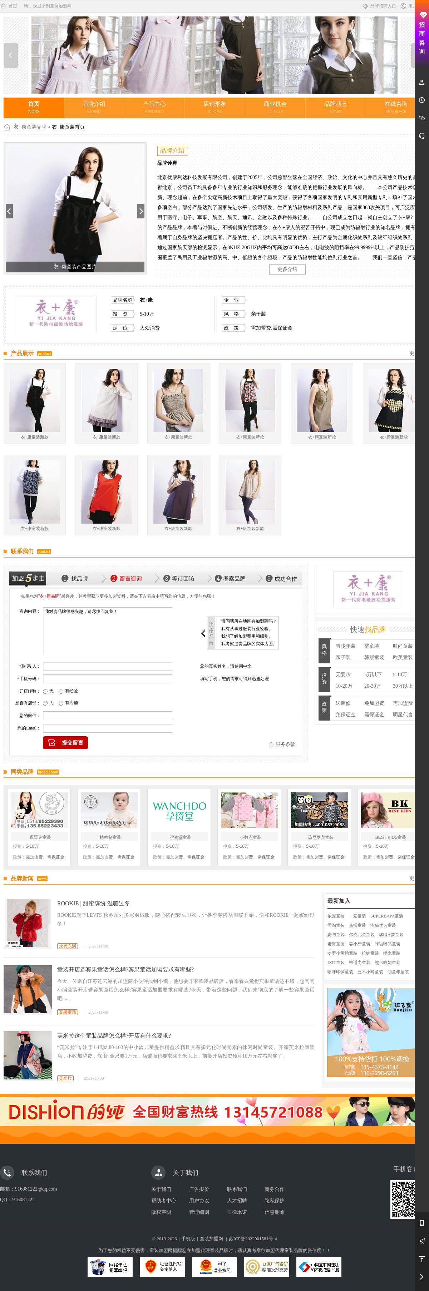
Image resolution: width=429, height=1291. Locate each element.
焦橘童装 (357, 925)
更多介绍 (287, 269)
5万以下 (373, 674)
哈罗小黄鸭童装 (342, 953)
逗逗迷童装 (40, 837)
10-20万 (344, 686)
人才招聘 (237, 1200)
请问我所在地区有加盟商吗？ (249, 621)
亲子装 (343, 657)
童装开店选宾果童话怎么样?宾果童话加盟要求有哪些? (125, 969)
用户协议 (199, 1200)
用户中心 (412, 6)
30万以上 (403, 686)
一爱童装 (357, 916)
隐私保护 (275, 1200)
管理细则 (199, 1212)
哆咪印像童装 (340, 971)
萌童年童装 (398, 971)
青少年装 (346, 646)
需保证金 (374, 714)
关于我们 (161, 1189)
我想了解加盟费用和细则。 (247, 636)
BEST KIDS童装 (390, 837)
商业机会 (275, 107)
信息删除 (275, 1212)
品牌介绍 (94, 107)
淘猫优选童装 (383, 925)
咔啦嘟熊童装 (387, 943)
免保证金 (346, 714)
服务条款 (285, 744)
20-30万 (372, 686)
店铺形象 (214, 107)
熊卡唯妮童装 (387, 962)
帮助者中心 (163, 1200)
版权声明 (161, 1212)
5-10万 (400, 674)
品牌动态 (335, 107)
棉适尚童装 (359, 962)
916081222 (23, 1199)
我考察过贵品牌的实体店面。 (249, 643)
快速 (368, 629)
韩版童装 (374, 657)
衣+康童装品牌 (30, 127)
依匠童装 (336, 916)
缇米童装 (391, 953)
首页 (8, 6)
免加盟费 (374, 703)
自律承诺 (237, 1212)
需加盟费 (403, 703)
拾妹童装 (370, 953)
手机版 (188, 1238)
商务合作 (275, 1189)
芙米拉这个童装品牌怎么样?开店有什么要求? (114, 1036)
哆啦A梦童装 (391, 934)
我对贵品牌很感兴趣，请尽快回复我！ (107, 631)
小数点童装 (250, 837)
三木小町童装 (370, 971)
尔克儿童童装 (362, 934)
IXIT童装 (336, 962)
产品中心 (154, 107)
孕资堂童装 (180, 837)
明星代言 (403, 714)
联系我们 (237, 1189)
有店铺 (71, 702)
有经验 (71, 690)
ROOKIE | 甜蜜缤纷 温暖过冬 (93, 903)
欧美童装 (403, 657)
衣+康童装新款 (35, 437)
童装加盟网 (211, 1238)
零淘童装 (336, 925)
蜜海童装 (336, 943)
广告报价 (199, 1189)
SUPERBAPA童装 (386, 916)
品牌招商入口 (379, 6)
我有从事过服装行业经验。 (247, 628)
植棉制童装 (110, 837)
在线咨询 (396, 107)
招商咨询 (422, 33)
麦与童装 (336, 934)
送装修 (343, 703)
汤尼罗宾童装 (321, 837)
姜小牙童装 (359, 943)
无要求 (343, 674)
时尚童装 (403, 646)
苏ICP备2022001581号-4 (253, 1238)
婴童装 (371, 646)
